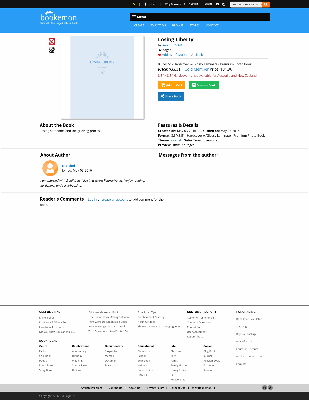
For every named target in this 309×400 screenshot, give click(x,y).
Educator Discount (247, 349)
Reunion (208, 370)
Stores (195, 25)
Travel (108, 365)
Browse (177, 25)
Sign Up (194, 4)
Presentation (145, 370)
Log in (92, 199)
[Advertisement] (154, 247)
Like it (199, 54)
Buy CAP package (246, 334)
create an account (114, 199)
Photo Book (46, 365)
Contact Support (197, 327)
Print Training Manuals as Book (107, 326)
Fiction (43, 351)
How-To (142, 375)
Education (158, 25)
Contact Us (115, 388)
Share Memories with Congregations (159, 326)
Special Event (80, 365)
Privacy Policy (155, 388)
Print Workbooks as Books (104, 312)
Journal (175, 140)
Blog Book (209, 351)
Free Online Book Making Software (109, 317)
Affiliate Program (91, 388)
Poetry (43, 360)
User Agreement (197, 332)
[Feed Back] (217, 4)
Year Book (144, 360)
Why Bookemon (202, 388)
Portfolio (208, 365)
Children (176, 351)
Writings (143, 365)
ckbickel (68, 166)
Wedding (77, 360)
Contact (212, 25)
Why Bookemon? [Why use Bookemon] (175, 4)
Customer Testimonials (200, 317)
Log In (208, 4)
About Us (134, 388)
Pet (173, 375)
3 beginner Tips (147, 312)
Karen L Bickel (172, 45)
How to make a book (51, 327)
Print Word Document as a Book (107, 321)
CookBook (45, 356)
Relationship (178, 379)
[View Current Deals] (134, 4)
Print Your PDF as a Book (54, 322)
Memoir (109, 356)
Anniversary (79, 351)
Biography (111, 351)
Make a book (46, 317)
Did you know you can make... (57, 332)
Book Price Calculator (249, 319)
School (142, 356)
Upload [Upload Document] (150, 4)
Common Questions (199, 322)
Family (174, 360)
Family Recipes (179, 370)
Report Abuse (195, 336)
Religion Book (211, 360)
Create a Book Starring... (152, 317)
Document (111, 360)
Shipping (241, 326)
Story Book (45, 370)
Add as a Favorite (174, 54)
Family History (179, 365)
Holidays (77, 370)
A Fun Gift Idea (146, 321)
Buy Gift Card (244, 341)
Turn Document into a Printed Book (109, 331)
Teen (174, 356)
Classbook (144, 351)
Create (139, 25)
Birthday (77, 356)
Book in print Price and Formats (249, 360)
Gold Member (196, 69)
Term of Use (177, 388)
